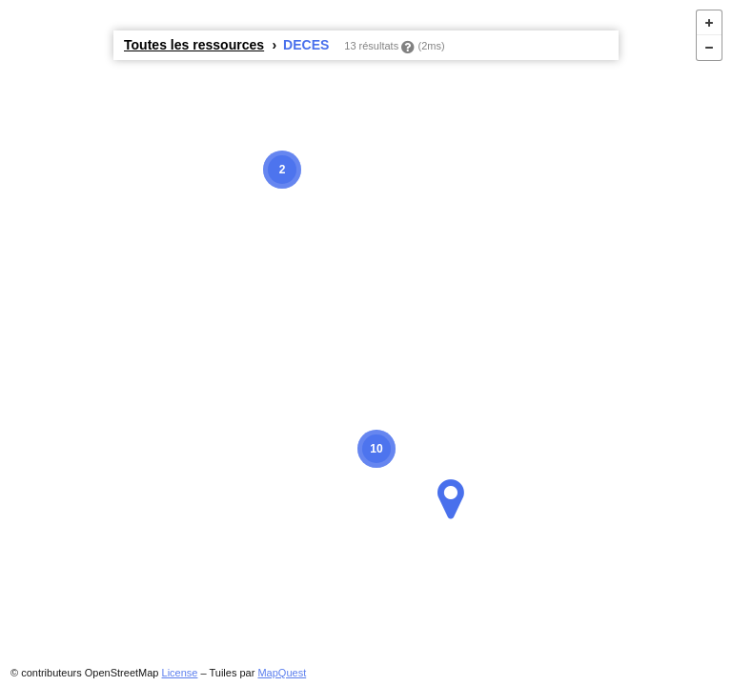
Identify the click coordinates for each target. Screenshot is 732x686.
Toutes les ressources (194, 44)
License (180, 672)
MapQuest (281, 672)
